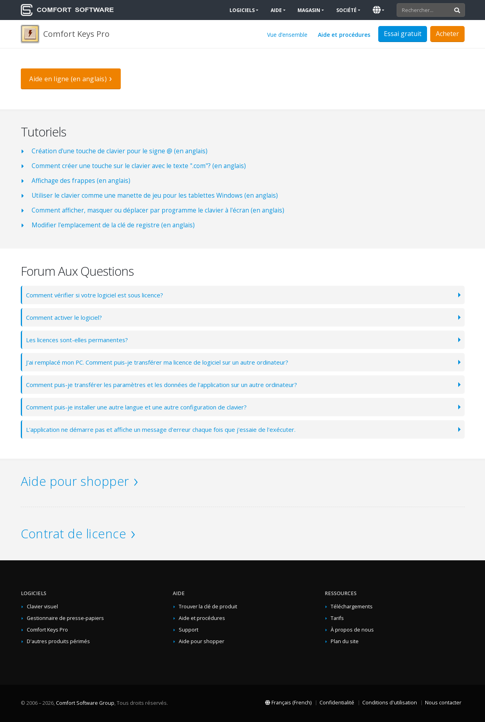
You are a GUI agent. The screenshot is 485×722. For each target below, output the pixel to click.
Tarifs (337, 618)
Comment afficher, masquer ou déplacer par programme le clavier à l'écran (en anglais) (158, 210)
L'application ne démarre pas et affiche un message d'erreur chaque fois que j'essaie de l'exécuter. (168, 429)
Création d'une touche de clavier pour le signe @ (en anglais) (120, 151)
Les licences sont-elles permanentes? (81, 339)
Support (188, 629)
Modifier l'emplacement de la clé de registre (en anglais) (113, 225)
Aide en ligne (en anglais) (68, 78)
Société (346, 10)
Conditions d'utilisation (389, 702)
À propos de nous (352, 629)
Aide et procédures (344, 34)
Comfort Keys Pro (47, 629)
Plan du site (345, 641)
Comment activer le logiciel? (66, 317)
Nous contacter (443, 702)
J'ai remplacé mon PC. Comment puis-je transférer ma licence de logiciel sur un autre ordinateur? (167, 362)
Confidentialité (336, 702)
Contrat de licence (73, 533)
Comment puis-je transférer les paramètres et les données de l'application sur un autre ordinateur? (172, 384)
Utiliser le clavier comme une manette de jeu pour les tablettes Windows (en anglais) (155, 195)
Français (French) (288, 702)
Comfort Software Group (85, 703)
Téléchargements (352, 606)
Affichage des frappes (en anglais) (81, 180)
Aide (276, 10)
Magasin (308, 10)
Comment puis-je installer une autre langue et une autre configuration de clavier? (144, 407)
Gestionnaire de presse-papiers (65, 618)
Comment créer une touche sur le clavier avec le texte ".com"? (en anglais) (139, 166)
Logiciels (242, 10)
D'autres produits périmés (58, 641)
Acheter (447, 33)
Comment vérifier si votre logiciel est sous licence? (99, 295)
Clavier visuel (42, 606)
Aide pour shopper (75, 481)
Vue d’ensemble (287, 34)
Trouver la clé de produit (208, 606)
